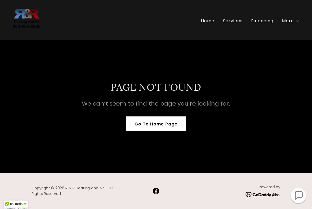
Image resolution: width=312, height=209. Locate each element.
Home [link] (207, 21)
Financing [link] (262, 21)
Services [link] (233, 21)
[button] (290, 21)
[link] (26, 20)
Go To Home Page (156, 124)
